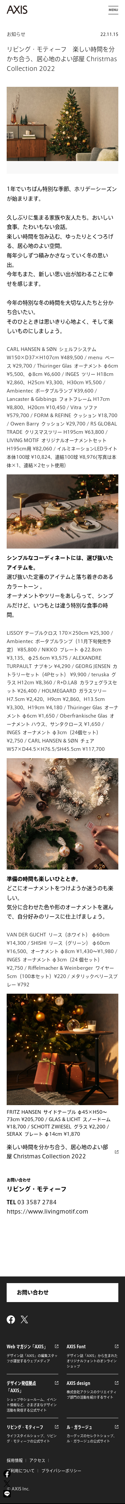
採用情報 (15, 1460)
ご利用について (21, 1471)
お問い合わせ (33, 1292)
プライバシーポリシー (61, 1471)
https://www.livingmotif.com (47, 1211)
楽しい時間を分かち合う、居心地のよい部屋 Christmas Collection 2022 (57, 1151)
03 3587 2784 (37, 1202)
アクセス (37, 1460)
